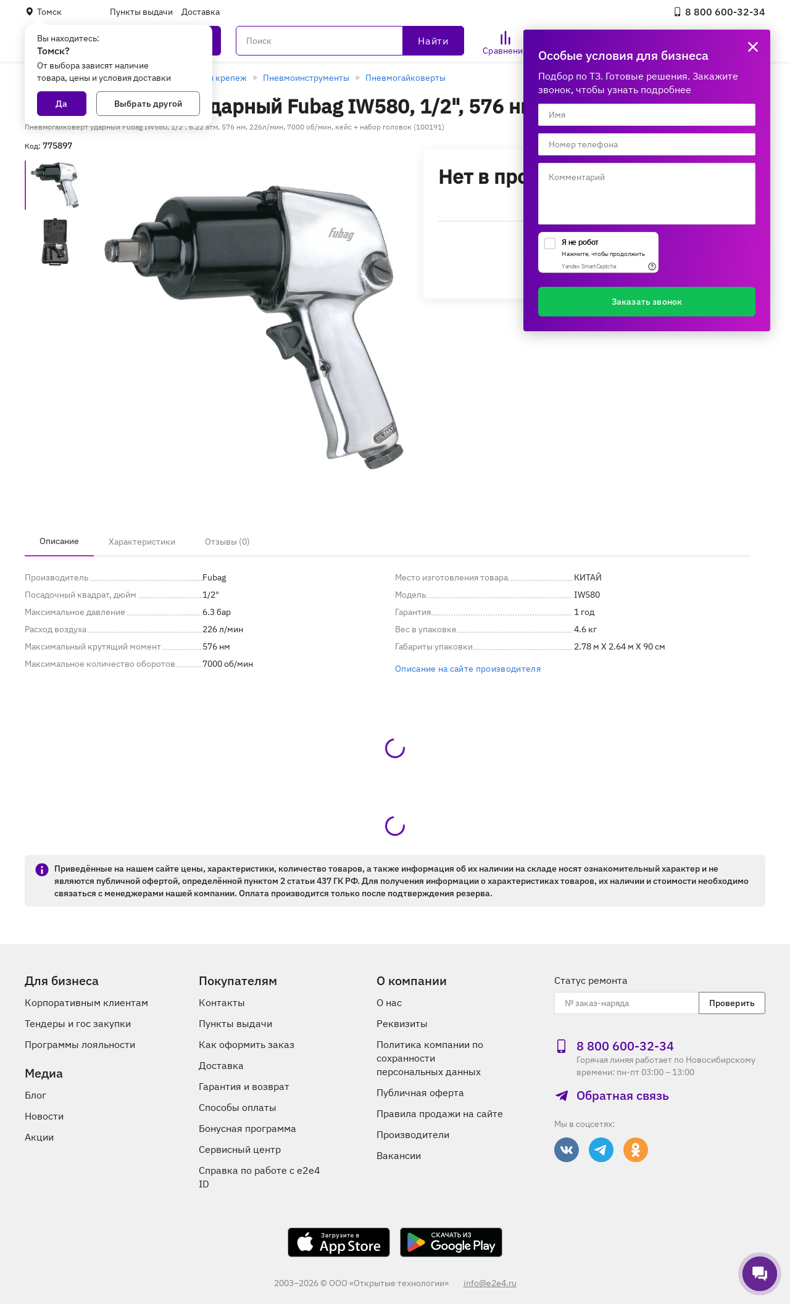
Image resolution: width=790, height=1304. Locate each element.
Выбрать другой (148, 103)
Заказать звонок (647, 301)
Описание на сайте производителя (468, 668)
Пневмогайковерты (405, 77)
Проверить (732, 1003)
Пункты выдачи (141, 11)
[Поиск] (350, 41)
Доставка (200, 11)
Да (61, 103)
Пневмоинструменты (306, 77)
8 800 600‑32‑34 (719, 12)
